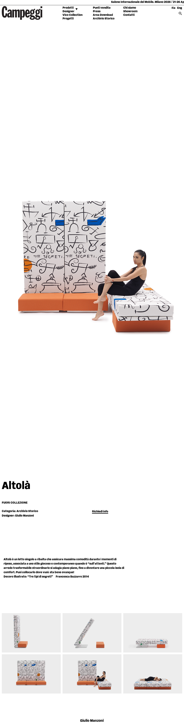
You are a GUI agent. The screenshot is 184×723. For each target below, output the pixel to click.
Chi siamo (129, 7)
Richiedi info (100, 511)
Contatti (129, 15)
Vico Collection (72, 15)
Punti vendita (102, 7)
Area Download (103, 15)
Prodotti (68, 7)
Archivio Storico (103, 18)
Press (96, 11)
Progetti (68, 18)
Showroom (130, 11)
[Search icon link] (180, 14)
